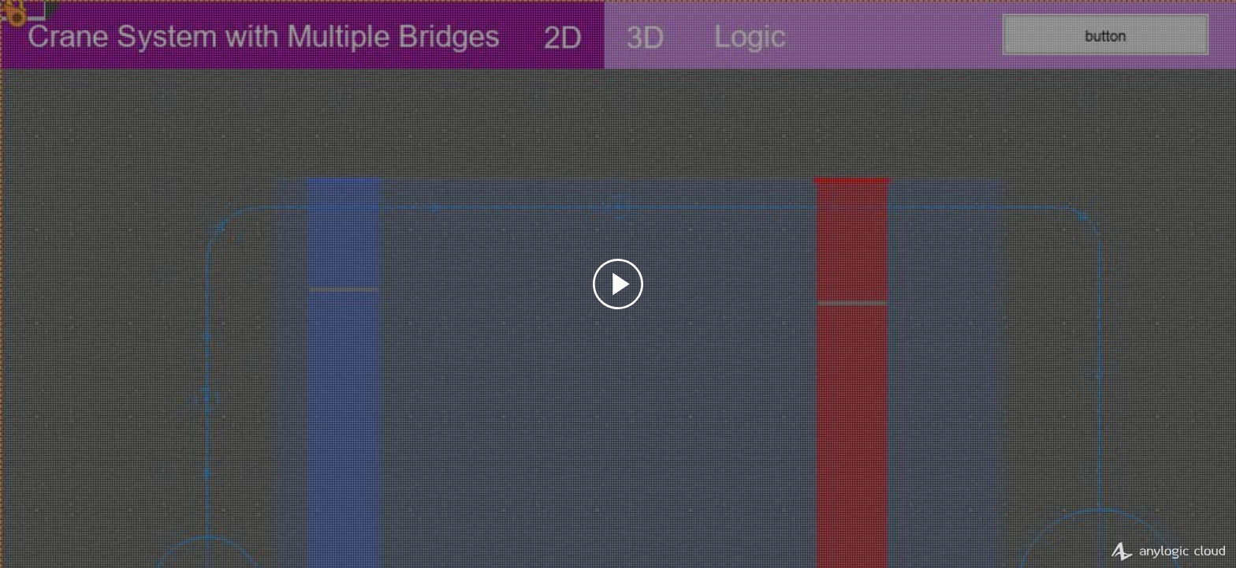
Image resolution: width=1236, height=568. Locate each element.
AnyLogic (1163, 551)
